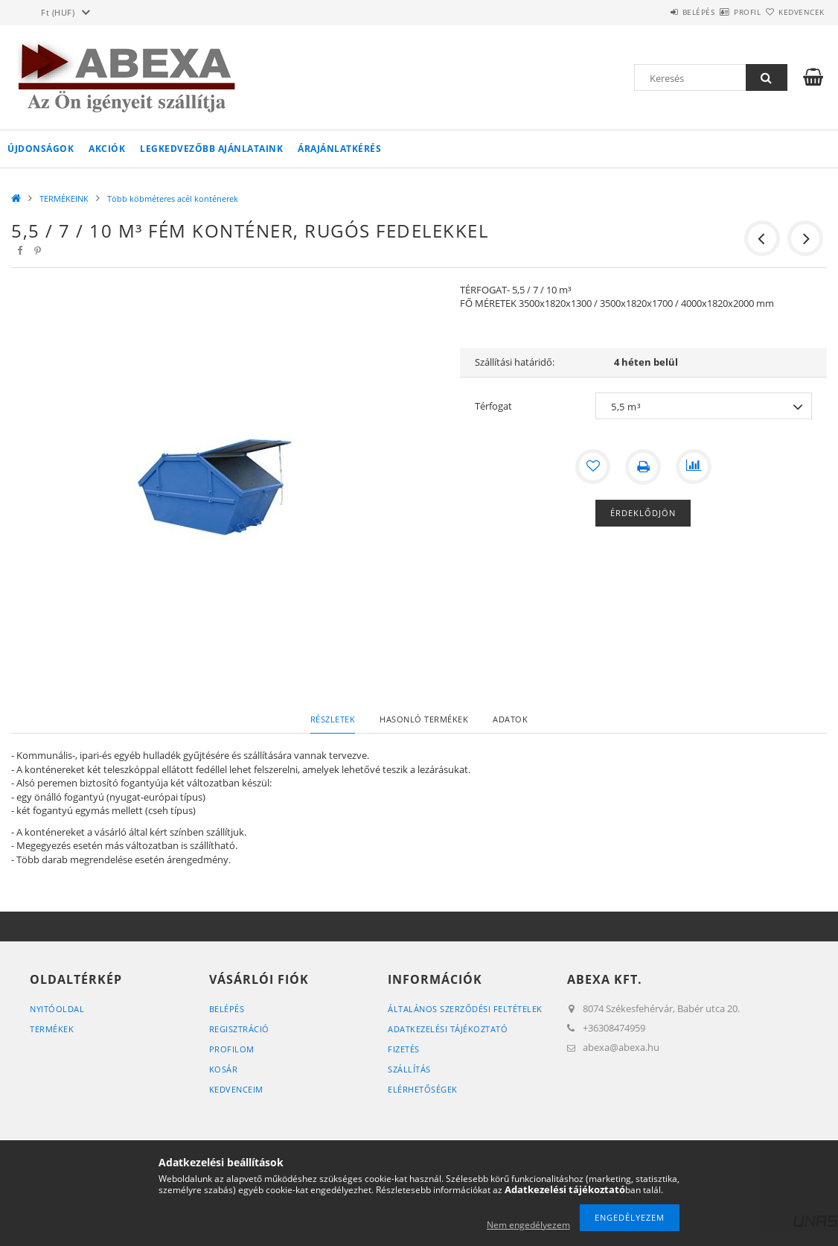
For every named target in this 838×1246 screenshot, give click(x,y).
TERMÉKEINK (64, 198)
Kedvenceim (236, 1089)
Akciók (107, 148)
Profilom (232, 1049)
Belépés (655, 12)
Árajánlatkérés (339, 148)
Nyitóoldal (57, 1008)
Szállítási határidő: (514, 362)
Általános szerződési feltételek (465, 1008)
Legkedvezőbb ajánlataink (211, 148)
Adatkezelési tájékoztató (448, 1028)
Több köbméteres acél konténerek (172, 198)
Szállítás (409, 1069)
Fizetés (404, 1049)
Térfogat (493, 406)
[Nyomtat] (643, 467)
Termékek (52, 1028)
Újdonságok (40, 148)
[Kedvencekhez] (592, 467)
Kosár (223, 1069)
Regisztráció (239, 1028)
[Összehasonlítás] (693, 467)
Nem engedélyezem (528, 1224)
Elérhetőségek (423, 1089)
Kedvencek (793, 12)
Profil (721, 12)
